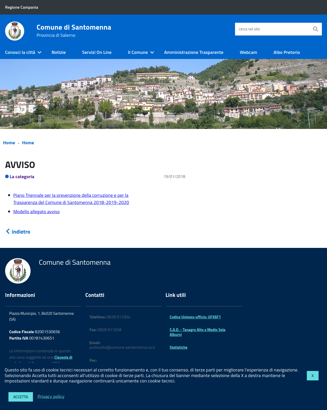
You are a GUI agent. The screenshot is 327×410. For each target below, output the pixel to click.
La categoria (22, 176)
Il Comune (138, 52)
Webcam (248, 52)
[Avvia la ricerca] (315, 29)
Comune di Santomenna (74, 30)
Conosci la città (20, 52)
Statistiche (179, 347)
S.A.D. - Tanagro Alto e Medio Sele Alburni (197, 332)
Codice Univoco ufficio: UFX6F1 (195, 317)
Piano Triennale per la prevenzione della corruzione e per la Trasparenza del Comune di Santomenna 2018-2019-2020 (71, 199)
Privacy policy (51, 396)
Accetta (20, 397)
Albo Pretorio (287, 52)
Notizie (59, 52)
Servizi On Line (97, 52)
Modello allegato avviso (36, 211)
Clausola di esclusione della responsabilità (40, 360)
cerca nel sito (249, 29)
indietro (17, 231)
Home (9, 142)
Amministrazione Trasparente (194, 52)
